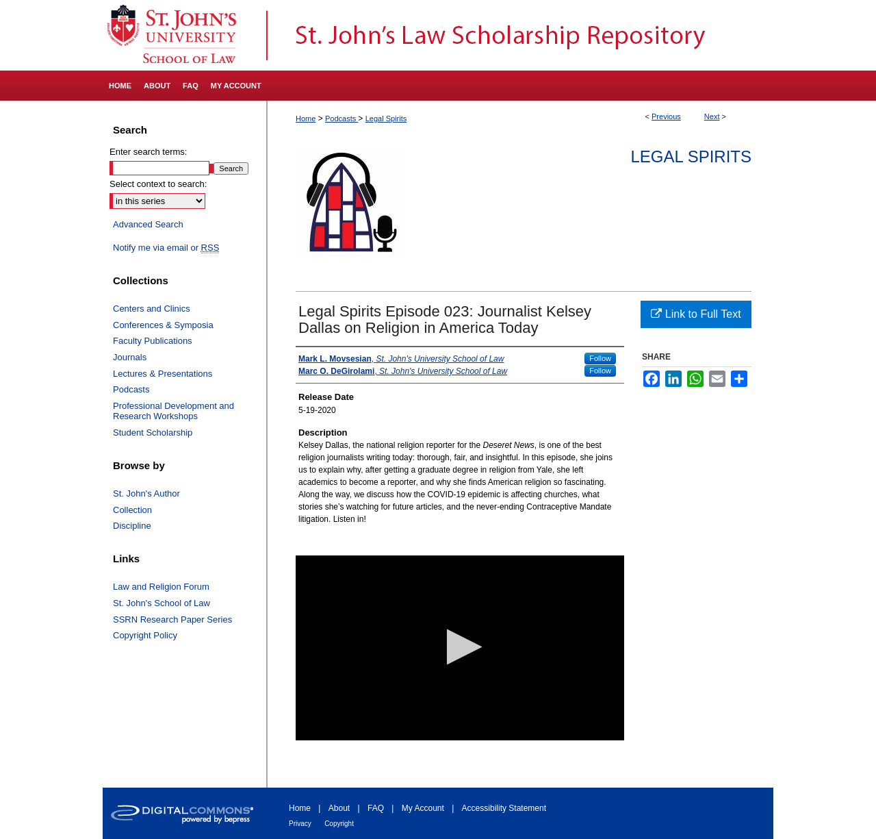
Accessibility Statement (504, 808)
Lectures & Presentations (162, 373)
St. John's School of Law (161, 603)
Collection (132, 510)
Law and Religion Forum (161, 586)
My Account (423, 808)
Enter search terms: (148, 152)
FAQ (376, 808)
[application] (460, 647)
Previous (666, 116)
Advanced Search (148, 224)
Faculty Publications (152, 341)
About (339, 808)
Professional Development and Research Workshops (173, 411)
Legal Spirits (386, 118)
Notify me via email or (166, 247)
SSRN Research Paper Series (172, 619)
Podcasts (341, 118)
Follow (600, 358)
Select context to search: (158, 184)
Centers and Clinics (151, 308)
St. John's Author (146, 493)
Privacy (300, 823)
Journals (129, 357)
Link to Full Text (695, 314)
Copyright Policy (145, 635)
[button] (460, 647)
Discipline (132, 526)
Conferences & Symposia (163, 325)
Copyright (339, 823)
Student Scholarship (152, 432)
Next (712, 116)
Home (305, 118)
